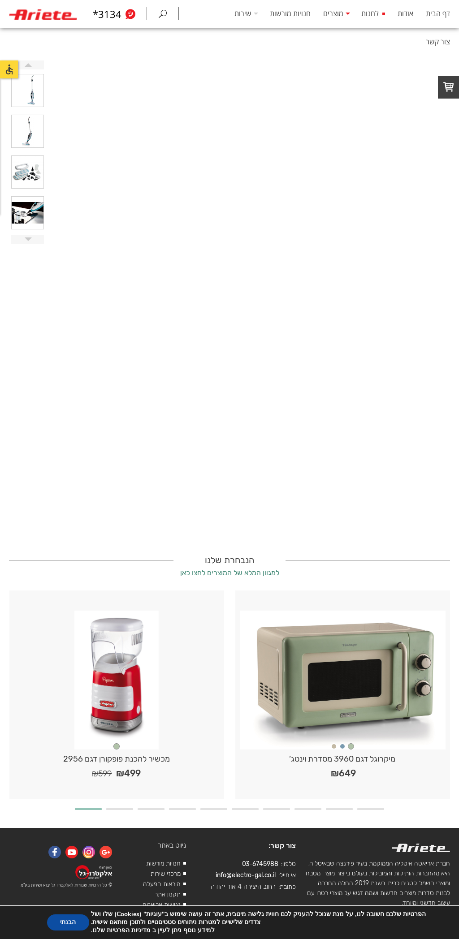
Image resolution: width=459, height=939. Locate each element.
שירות (242, 13)
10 (370, 809)
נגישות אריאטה (162, 905)
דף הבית (438, 13)
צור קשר (438, 42)
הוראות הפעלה (162, 884)
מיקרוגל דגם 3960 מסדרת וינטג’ (342, 759)
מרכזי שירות (166, 874)
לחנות (370, 13)
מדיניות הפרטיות (129, 930)
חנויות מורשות (290, 13)
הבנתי (68, 922)
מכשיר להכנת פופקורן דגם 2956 (116, 759)
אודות (405, 13)
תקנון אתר (168, 894)
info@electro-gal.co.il (246, 875)
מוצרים (333, 13)
